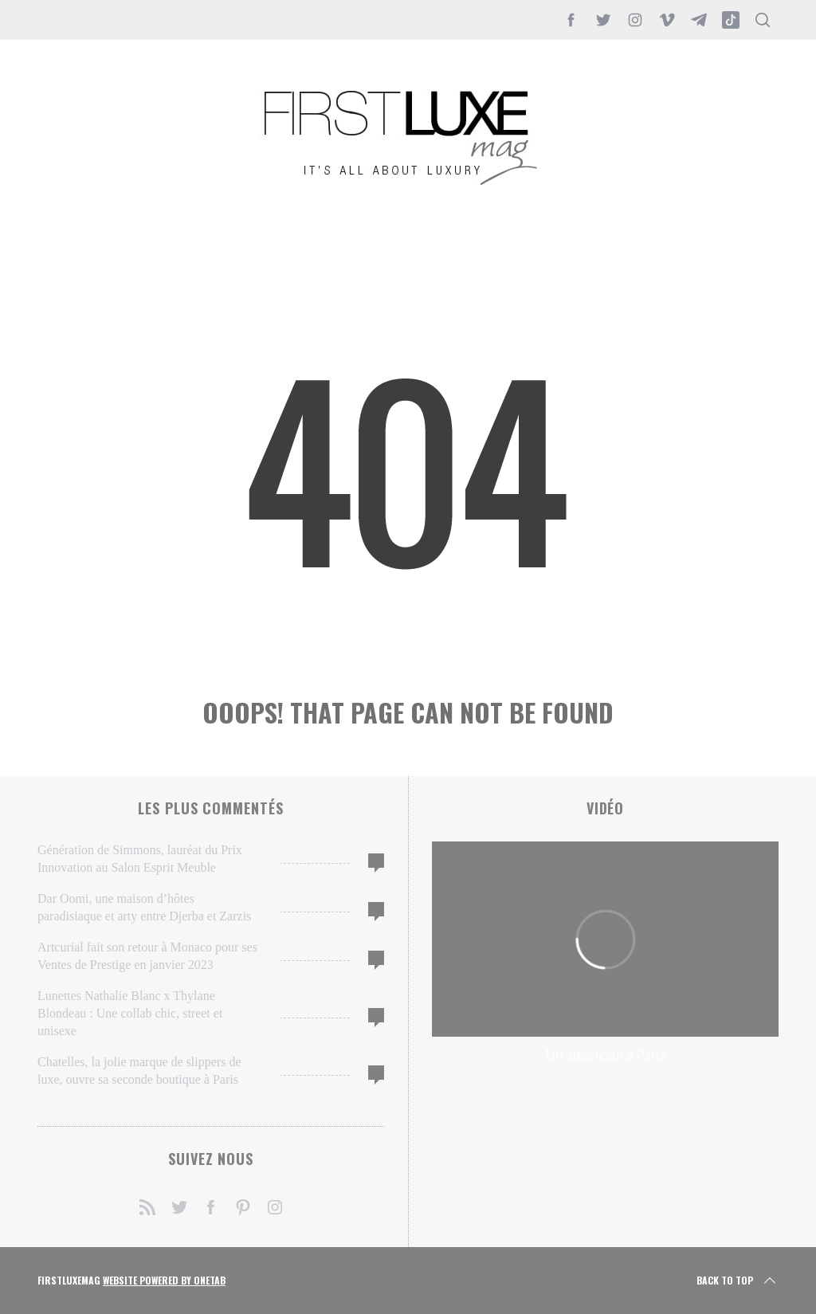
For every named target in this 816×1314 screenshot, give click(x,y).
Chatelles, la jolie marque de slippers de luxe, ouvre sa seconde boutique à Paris (139, 1070)
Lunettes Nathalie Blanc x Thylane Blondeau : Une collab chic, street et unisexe (129, 1013)
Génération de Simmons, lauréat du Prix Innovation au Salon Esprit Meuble (139, 858)
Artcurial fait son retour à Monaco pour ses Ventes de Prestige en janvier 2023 (147, 955)
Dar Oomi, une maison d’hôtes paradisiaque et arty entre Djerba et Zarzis (144, 907)
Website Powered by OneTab (164, 1280)
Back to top (737, 1280)
